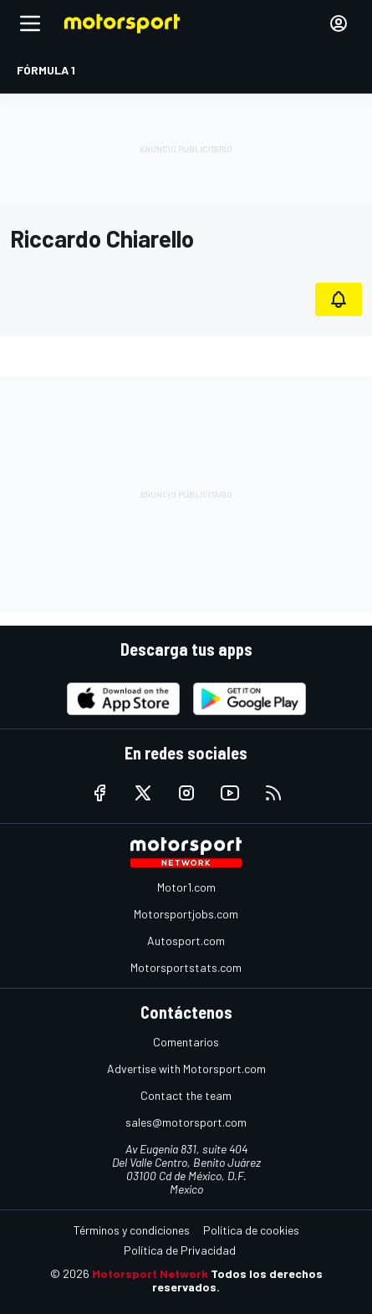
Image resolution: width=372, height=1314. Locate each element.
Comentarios (186, 1042)
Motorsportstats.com (186, 967)
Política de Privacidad (180, 1250)
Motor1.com (186, 887)
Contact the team (186, 1095)
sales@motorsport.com (186, 1122)
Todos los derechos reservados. (237, 1280)
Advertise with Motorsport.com (186, 1068)
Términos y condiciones (132, 1230)
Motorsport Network (150, 1273)
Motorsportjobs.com (186, 914)
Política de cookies (251, 1230)
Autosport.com (186, 940)
